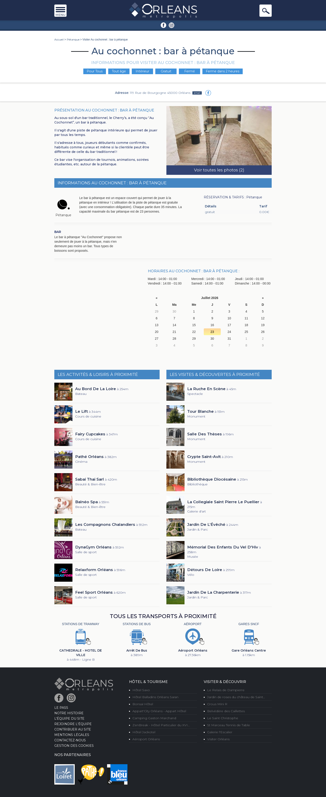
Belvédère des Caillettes (226, 711)
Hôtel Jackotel (143, 732)
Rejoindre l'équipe (73, 724)
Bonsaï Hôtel (142, 704)
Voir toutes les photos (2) (219, 170)
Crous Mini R (217, 704)
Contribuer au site (72, 729)
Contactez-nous (70, 740)
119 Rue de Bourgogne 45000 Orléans (160, 92)
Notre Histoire (69, 713)
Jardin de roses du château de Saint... (236, 697)
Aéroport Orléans (146, 739)
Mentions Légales (71, 735)
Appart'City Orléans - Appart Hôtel (159, 711)
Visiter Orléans (218, 739)
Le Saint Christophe (222, 718)
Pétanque (73, 39)
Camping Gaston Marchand (154, 718)
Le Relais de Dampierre (225, 690)
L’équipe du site (69, 718)
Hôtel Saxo (141, 690)
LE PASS (61, 708)
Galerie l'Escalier (219, 732)
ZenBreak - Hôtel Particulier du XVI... (161, 725)
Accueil (59, 39)
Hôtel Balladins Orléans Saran (155, 697)
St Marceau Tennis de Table (228, 725)
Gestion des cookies (74, 746)
